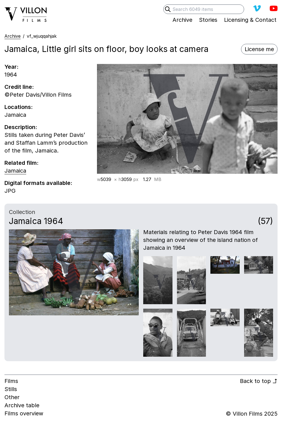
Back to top (259, 381)
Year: (11, 66)
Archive (12, 36)
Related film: (21, 162)
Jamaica (15, 170)
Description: (20, 127)
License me (259, 49)
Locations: (18, 107)
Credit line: (19, 87)
